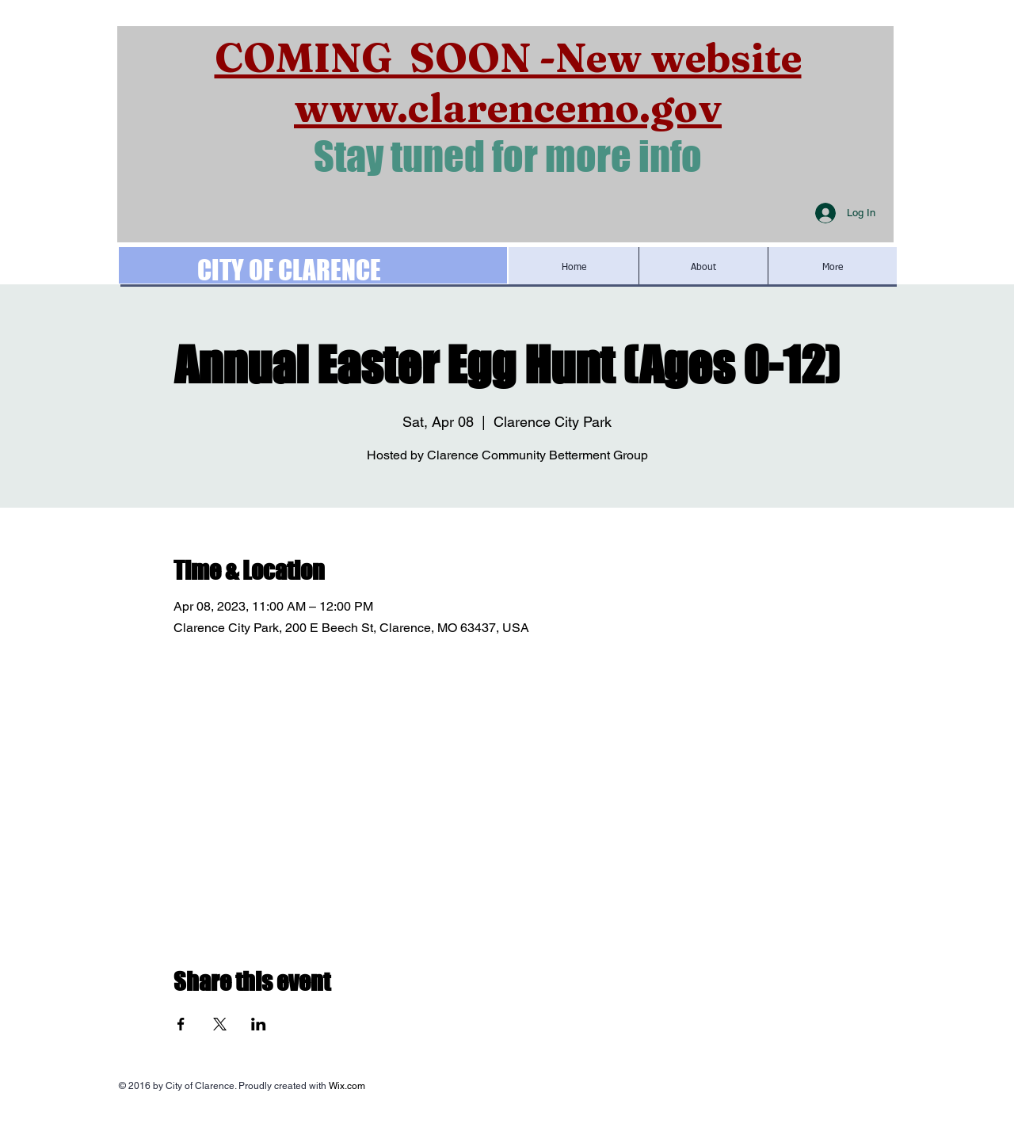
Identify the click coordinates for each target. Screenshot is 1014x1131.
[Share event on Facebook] (181, 1024)
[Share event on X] (219, 1024)
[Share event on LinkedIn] (258, 1024)
